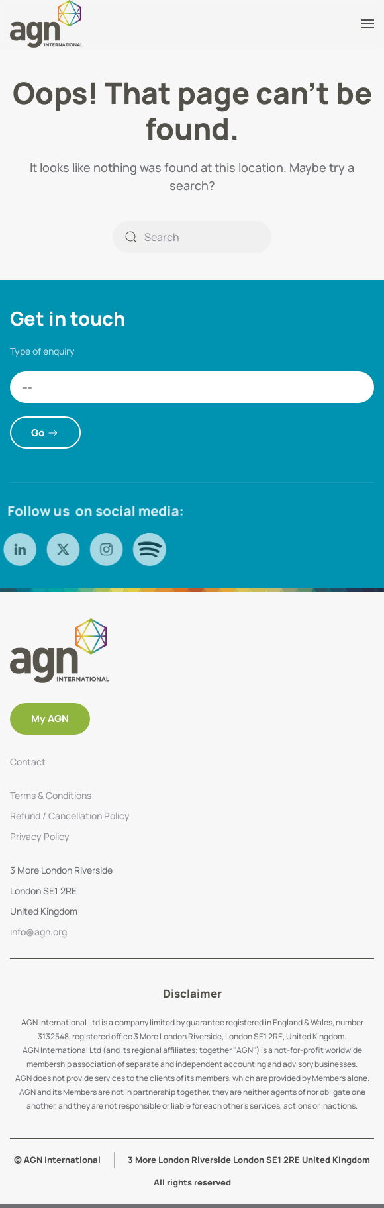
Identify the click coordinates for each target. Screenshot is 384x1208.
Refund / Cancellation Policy (70, 816)
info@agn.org (38, 931)
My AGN (50, 718)
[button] (367, 24)
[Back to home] (48, 24)
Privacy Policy (40, 836)
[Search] (192, 237)
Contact (28, 761)
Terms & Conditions (50, 795)
